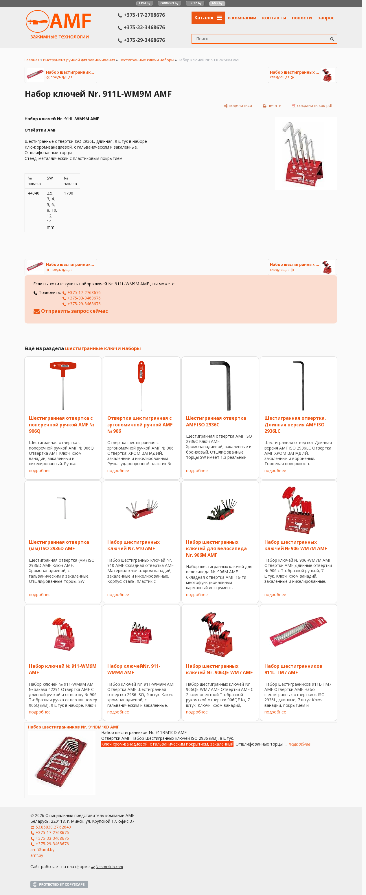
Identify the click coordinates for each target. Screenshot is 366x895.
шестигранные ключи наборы (146, 59)
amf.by (36, 855)
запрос (326, 17)
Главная (32, 59)
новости (302, 17)
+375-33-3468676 (141, 27)
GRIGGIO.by (170, 3)
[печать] (272, 105)
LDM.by (144, 3)
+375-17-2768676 (141, 15)
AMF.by (217, 3)
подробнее (40, 470)
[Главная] (58, 37)
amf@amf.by (42, 849)
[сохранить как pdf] (312, 105)
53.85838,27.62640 (53, 827)
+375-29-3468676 (141, 40)
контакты (274, 17)
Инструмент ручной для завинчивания (79, 59)
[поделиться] (238, 105)
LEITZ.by (195, 3)
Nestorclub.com (109, 866)
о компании (242, 17)
